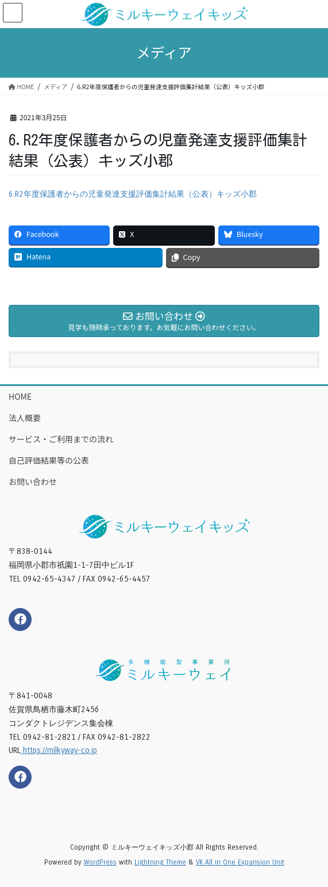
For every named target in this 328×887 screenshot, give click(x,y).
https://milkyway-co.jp (59, 750)
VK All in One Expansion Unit (240, 862)
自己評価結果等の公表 (49, 460)
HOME (20, 396)
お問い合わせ (33, 481)
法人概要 (25, 417)
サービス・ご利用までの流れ (61, 439)
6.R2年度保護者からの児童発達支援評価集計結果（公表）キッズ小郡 (133, 194)
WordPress (100, 862)
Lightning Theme (160, 862)
